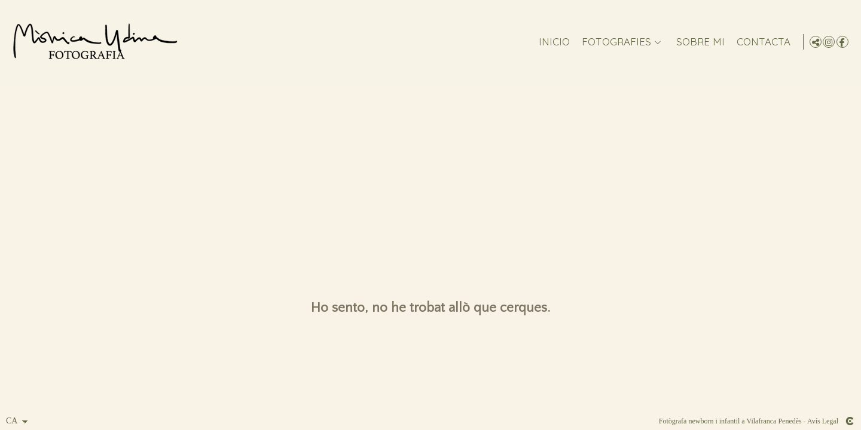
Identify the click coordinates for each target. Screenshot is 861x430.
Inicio (551, 42)
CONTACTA (761, 42)
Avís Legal (822, 421)
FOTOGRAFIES (614, 42)
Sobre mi (698, 42)
